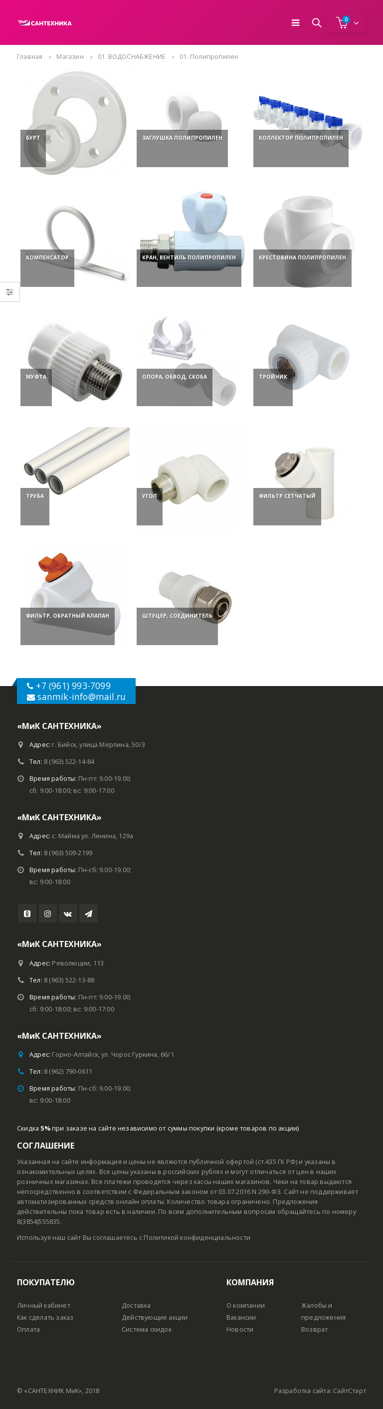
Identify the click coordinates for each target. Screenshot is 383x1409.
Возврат (314, 1329)
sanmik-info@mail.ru (81, 697)
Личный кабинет (43, 1305)
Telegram (88, 913)
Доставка (136, 1305)
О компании (245, 1305)
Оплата (28, 1329)
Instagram (47, 913)
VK (68, 913)
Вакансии (241, 1317)
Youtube (27, 913)
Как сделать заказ (45, 1317)
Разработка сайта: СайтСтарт (320, 1391)
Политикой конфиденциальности (197, 1237)
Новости (239, 1329)
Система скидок (147, 1329)
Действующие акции (155, 1317)
